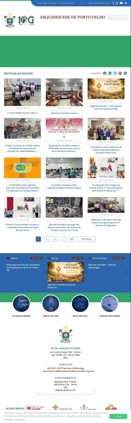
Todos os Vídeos (36, 258)
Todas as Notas (118, 258)
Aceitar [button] (118, 416)
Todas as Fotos (77, 258)
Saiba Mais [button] (19, 419)
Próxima (86, 239)
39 (71, 239)
